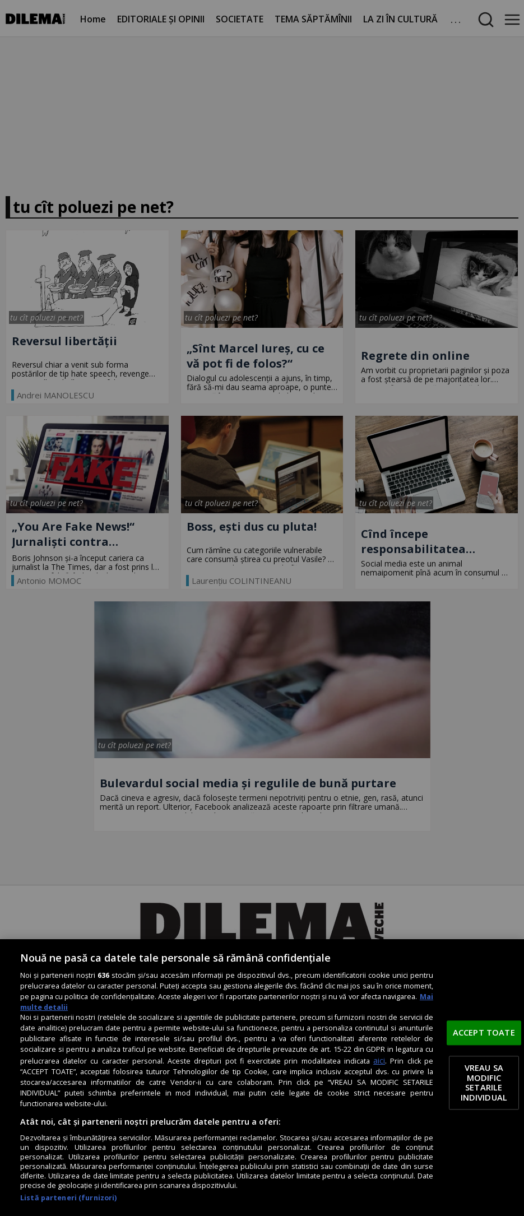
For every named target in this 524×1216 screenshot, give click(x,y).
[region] (262, 1077)
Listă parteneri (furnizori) (68, 1198)
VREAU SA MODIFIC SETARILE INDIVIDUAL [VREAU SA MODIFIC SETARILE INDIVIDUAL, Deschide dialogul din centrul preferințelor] (484, 1082)
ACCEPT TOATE (484, 1032)
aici (379, 1060)
